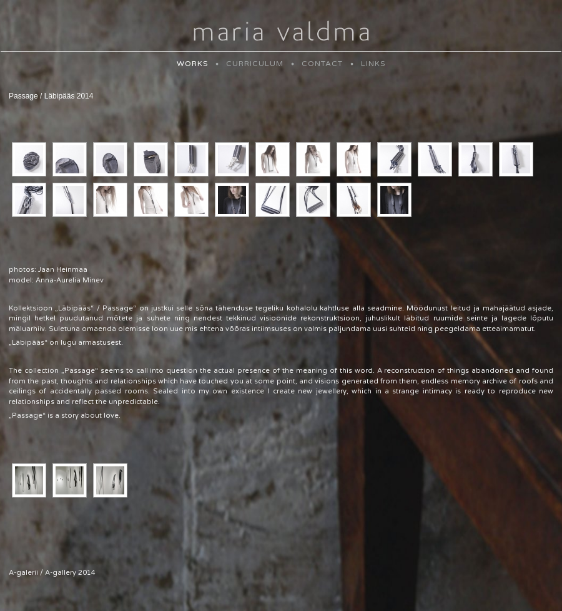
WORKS (192, 63)
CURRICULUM (254, 63)
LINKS (373, 63)
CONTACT (322, 63)
